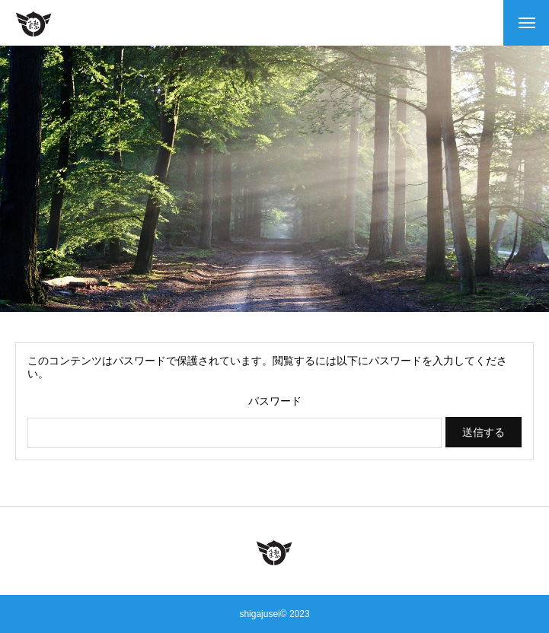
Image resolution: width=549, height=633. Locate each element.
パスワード (275, 401)
